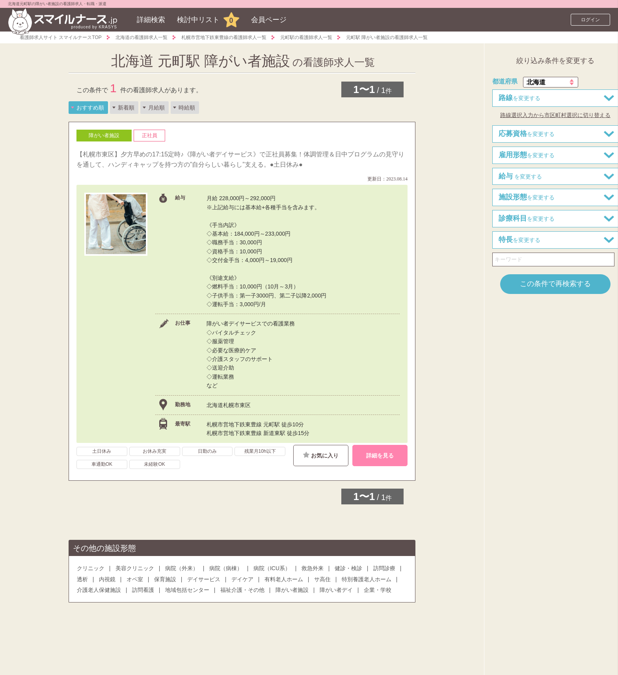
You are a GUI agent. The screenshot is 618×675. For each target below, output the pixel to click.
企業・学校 (377, 590)
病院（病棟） (225, 568)
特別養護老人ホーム (366, 579)
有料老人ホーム (283, 579)
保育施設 (165, 579)
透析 (82, 579)
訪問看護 (143, 590)
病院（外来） (181, 568)
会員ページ (269, 20)
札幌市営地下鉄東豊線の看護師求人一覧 (223, 37)
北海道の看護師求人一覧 (141, 37)
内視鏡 (107, 579)
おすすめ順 (90, 107)
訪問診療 (384, 568)
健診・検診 (348, 568)
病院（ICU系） (271, 568)
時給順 (187, 107)
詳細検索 (151, 20)
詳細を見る (380, 455)
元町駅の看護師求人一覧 (306, 37)
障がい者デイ (336, 590)
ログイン (590, 19)
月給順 (156, 107)
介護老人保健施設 (99, 590)
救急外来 (313, 568)
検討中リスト (198, 20)
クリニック (90, 568)
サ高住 (322, 579)
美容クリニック (134, 568)
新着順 (126, 107)
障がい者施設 (292, 590)
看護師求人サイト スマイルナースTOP (61, 37)
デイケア (242, 579)
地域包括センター (187, 590)
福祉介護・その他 (242, 590)
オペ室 (135, 579)
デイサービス (203, 579)
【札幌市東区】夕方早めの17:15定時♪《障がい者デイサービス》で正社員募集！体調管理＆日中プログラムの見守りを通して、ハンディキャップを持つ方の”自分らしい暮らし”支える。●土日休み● (240, 159)
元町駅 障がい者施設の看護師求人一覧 (387, 37)
